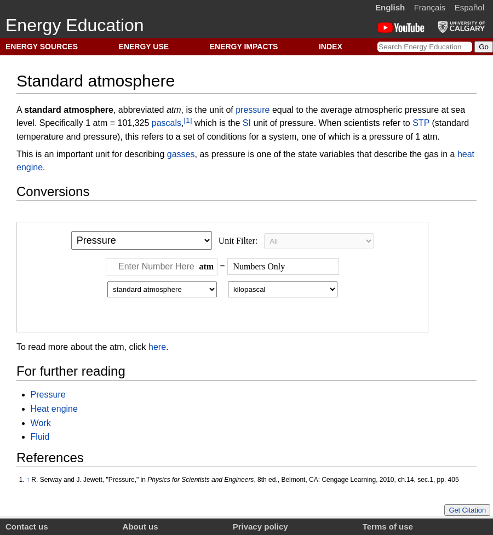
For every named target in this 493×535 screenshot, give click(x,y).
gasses (181, 154)
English (390, 7)
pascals (166, 123)
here (157, 347)
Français (430, 7)
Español (469, 7)
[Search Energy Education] (424, 47)
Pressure (48, 394)
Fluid (40, 436)
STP (420, 123)
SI (247, 123)
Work (41, 423)
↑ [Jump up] (28, 480)
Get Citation (467, 510)
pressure (253, 109)
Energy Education (74, 25)
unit (216, 109)
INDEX (330, 46)
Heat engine (54, 408)
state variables (326, 154)
